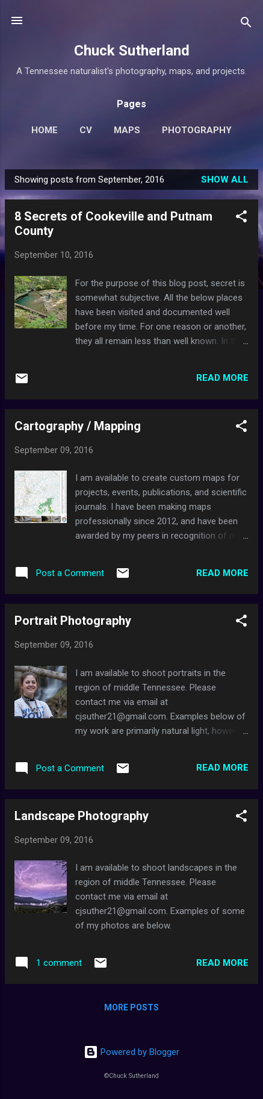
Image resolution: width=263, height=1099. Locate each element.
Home (44, 130)
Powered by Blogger (131, 1052)
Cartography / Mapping (77, 426)
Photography (197, 130)
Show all (225, 179)
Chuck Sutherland (132, 50)
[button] (241, 218)
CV (85, 130)
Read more (222, 377)
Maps (127, 130)
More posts (131, 1007)
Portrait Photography (72, 620)
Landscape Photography (81, 816)
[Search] (246, 24)
